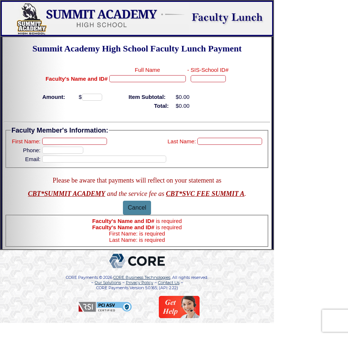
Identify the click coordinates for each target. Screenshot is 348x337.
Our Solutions (108, 282)
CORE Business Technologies (141, 277)
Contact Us (169, 282)
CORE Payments (82, 277)
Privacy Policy (139, 282)
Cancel (137, 207)
